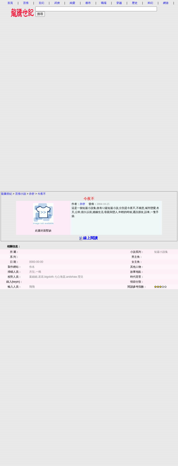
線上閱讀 (90, 238)
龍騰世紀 (6, 193)
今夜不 (42, 193)
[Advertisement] (88, 62)
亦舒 (31, 193)
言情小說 (20, 193)
